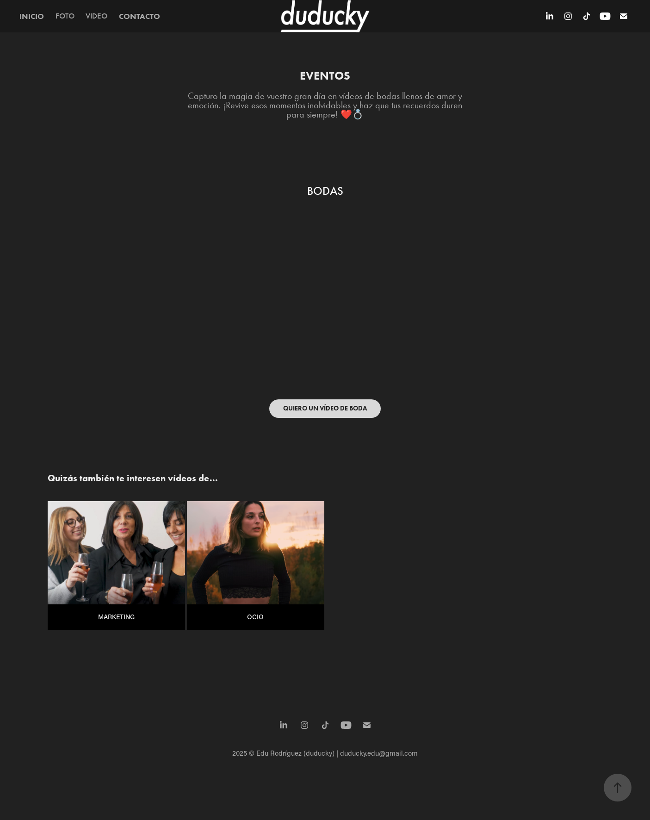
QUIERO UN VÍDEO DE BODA (325, 408)
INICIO (31, 16)
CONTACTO (139, 16)
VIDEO (96, 16)
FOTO (65, 16)
